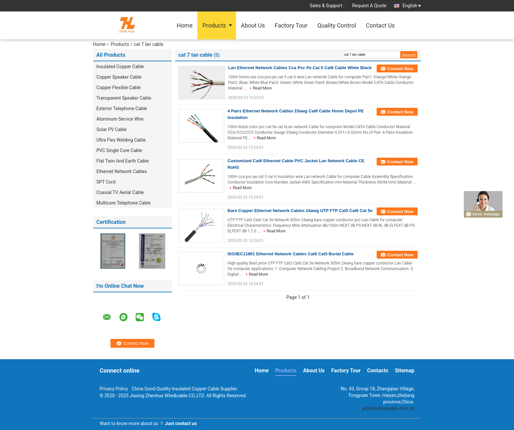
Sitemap (404, 370)
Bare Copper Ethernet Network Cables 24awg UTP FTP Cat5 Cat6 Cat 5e (299, 210)
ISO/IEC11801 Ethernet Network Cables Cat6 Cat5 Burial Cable (290, 253)
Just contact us (181, 423)
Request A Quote (369, 5)
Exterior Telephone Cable (121, 108)
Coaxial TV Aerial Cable (120, 192)
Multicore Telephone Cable (123, 202)
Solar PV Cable (111, 129)
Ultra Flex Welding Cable (121, 140)
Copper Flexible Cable (118, 87)
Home (184, 25)
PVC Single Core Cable (119, 150)
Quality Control (336, 25)
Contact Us (380, 25)
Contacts (377, 370)
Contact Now (400, 68)
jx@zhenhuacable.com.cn (388, 408)
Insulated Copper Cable (120, 66)
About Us (253, 25)
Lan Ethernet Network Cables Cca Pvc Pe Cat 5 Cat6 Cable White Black (300, 67)
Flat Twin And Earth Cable (123, 161)
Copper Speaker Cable (119, 77)
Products (214, 25)
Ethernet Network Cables (121, 171)
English (412, 5)
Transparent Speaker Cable (123, 98)
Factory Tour (291, 25)
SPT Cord (105, 182)
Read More (262, 88)
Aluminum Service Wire (120, 119)
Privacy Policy (114, 388)
